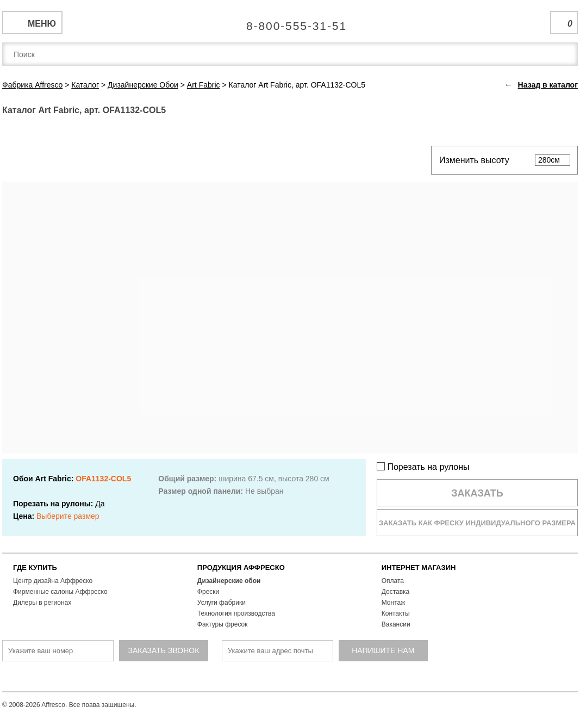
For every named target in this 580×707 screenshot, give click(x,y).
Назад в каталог (548, 84)
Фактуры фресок (222, 624)
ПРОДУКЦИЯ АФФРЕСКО (241, 567)
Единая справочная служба (290, 21)
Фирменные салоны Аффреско (60, 592)
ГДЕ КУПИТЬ (35, 567)
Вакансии (396, 624)
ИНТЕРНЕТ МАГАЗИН (419, 567)
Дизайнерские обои (229, 581)
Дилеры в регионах (42, 602)
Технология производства (236, 613)
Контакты (396, 613)
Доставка (396, 592)
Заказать (477, 493)
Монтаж (394, 602)
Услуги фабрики (221, 602)
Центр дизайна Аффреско (52, 581)
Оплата (393, 581)
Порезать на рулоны (423, 467)
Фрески (208, 592)
